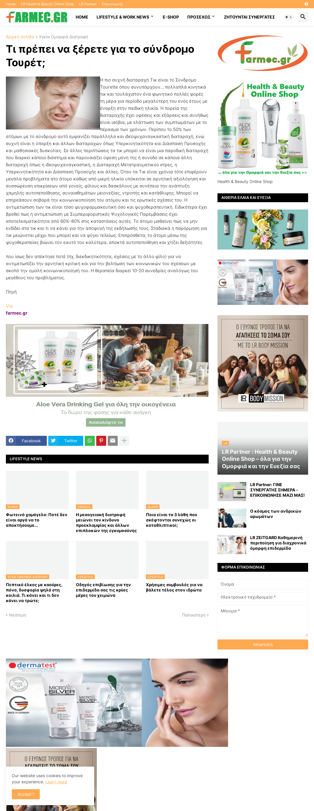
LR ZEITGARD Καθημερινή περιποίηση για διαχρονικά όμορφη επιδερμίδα (278, 543)
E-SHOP (171, 16)
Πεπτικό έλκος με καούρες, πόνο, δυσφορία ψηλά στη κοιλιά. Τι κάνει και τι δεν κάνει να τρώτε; (34, 592)
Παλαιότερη (193, 614)
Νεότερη (17, 614)
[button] (289, 17)
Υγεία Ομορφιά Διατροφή (63, 37)
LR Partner (88, 4)
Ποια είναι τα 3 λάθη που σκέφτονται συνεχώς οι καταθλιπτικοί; (171, 520)
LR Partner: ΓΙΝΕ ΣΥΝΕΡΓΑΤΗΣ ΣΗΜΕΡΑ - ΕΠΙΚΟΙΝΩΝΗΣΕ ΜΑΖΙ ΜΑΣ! (277, 490)
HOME (82, 16)
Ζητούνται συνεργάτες (249, 16)
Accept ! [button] (26, 794)
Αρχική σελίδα (20, 37)
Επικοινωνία (112, 4)
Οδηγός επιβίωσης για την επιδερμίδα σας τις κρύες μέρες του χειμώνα (103, 590)
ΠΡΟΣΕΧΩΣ (198, 16)
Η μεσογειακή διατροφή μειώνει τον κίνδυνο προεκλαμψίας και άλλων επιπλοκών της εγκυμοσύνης (106, 522)
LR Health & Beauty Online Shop (47, 4)
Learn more (56, 781)
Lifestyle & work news (123, 16)
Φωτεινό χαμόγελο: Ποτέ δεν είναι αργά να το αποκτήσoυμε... (36, 520)
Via (9, 306)
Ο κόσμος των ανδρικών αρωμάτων (275, 513)
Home (11, 4)
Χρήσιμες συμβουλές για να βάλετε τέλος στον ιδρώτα (174, 587)
